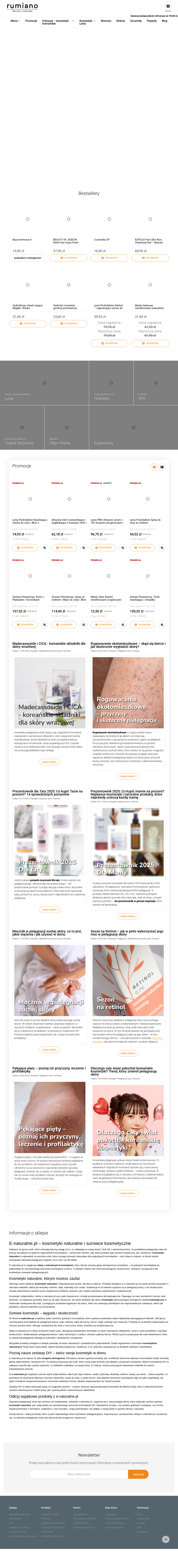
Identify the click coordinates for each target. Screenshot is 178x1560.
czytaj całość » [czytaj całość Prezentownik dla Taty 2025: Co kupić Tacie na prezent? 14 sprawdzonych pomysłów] (50, 909)
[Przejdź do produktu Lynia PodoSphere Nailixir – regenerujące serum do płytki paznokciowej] (109, 288)
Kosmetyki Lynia (49, 1514)
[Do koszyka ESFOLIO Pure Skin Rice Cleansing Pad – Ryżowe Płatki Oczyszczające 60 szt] (150, 257)
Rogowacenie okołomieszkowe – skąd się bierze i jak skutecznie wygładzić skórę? (128, 645)
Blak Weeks (15, 1518)
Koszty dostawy (17, 1531)
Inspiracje (43, 799)
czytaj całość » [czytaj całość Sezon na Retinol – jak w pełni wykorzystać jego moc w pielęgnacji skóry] (128, 1053)
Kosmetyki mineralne (52, 1536)
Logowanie (111, 1514)
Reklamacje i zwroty (19, 1527)
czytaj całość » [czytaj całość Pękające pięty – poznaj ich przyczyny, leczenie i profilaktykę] (50, 1190)
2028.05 (33, 529)
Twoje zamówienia (115, 1523)
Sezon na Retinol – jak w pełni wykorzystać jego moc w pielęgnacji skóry (127, 933)
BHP (139, 1527)
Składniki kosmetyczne (48, 651)
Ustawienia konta (114, 1527)
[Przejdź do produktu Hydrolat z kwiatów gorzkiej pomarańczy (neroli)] (68, 288)
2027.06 (151, 529)
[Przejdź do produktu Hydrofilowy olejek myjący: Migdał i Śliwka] (28, 288)
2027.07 (33, 606)
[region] (89, 104)
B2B (11, 1523)
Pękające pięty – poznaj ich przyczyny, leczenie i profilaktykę (49, 1070)
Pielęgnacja (122, 651)
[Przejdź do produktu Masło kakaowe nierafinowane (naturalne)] (150, 288)
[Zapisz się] (138, 1474)
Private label (143, 1518)
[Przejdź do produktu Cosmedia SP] (109, 222)
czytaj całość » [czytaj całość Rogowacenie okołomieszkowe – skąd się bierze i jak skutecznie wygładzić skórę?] (128, 776)
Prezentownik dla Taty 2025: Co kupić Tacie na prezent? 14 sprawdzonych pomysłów (47, 793)
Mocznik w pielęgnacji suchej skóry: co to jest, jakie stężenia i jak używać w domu (47, 933)
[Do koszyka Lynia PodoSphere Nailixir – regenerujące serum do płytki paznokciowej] (109, 343)
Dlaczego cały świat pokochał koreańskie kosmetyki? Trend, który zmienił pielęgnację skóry (124, 1071)
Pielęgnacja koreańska (53, 1523)
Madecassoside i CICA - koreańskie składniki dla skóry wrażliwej (48, 645)
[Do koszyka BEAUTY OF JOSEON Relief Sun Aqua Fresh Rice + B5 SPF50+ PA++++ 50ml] (68, 257)
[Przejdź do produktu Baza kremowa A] (28, 222)
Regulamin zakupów (19, 1514)
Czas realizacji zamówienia (23, 1536)
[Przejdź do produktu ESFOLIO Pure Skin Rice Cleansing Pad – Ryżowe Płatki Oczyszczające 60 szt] (150, 222)
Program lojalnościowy (117, 1518)
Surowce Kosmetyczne (53, 1527)
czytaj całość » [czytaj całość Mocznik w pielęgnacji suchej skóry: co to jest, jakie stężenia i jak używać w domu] (50, 1049)
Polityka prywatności (84, 1527)
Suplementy (47, 1531)
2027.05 (72, 606)
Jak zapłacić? (80, 1514)
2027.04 (111, 606)
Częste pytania (81, 1523)
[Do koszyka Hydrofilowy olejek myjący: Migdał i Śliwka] (28, 323)
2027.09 (151, 606)
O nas (140, 1514)
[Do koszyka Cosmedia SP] (109, 257)
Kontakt (141, 1523)
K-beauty (46, 1518)
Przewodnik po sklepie (84, 1518)
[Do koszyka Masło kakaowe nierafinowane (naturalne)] (150, 343)
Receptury (142, 1531)
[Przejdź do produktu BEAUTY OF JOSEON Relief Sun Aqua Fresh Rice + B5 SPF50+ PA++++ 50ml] (68, 222)
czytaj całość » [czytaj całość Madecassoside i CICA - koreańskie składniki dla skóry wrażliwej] (50, 762)
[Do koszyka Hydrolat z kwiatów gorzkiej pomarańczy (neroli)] (68, 323)
